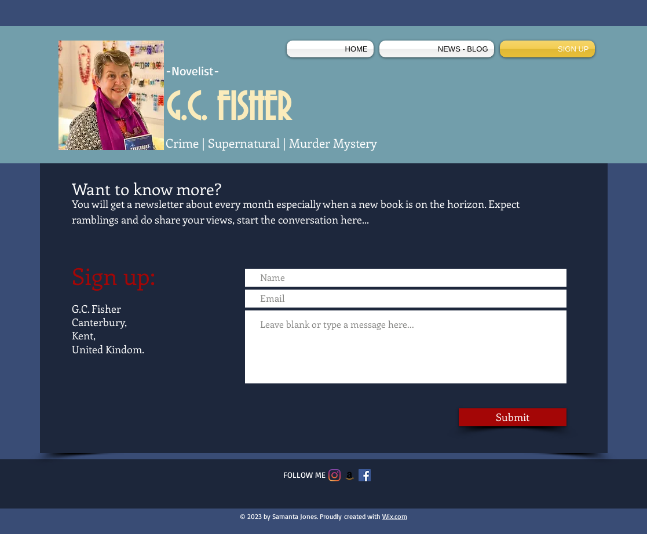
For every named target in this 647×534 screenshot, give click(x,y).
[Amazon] (349, 475)
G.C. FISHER (228, 109)
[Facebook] (365, 475)
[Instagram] (334, 475)
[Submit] (512, 417)
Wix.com (394, 516)
